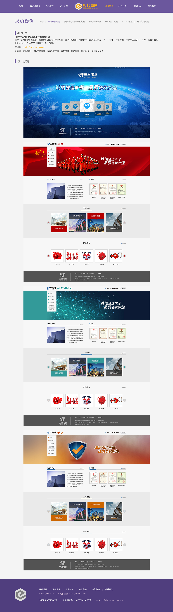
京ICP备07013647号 (48, 600)
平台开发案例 (54, 21)
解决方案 (64, 6)
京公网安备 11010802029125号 (77, 600)
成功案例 (109, 6)
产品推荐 (49, 6)
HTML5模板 (127, 21)
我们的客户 (123, 6)
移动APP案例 (95, 21)
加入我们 (96, 589)
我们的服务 (35, 6)
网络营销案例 (143, 21)
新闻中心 (138, 6)
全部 (42, 21)
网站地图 (43, 589)
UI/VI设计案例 (111, 21)
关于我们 (83, 589)
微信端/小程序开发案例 (74, 21)
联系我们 (152, 6)
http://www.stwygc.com (35, 47)
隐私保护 (69, 589)
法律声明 (56, 589)
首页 (21, 6)
